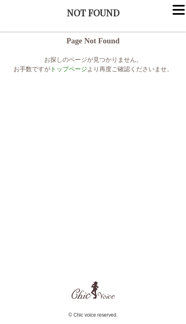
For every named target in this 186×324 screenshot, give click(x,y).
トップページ (68, 68)
